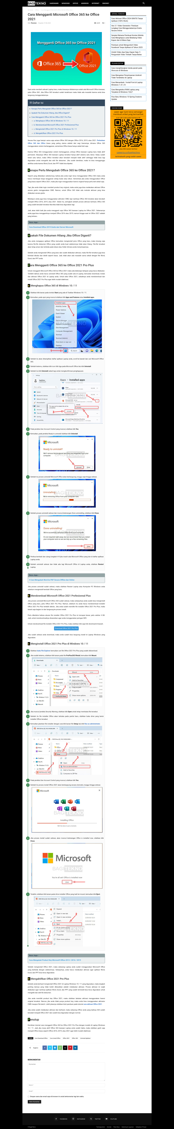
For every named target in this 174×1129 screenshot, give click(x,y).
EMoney (105, 3)
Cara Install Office (55, 1038)
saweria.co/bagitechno (128, 152)
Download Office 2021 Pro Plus (66, 628)
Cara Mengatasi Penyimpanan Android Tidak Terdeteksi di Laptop (126, 76)
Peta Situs (116, 1127)
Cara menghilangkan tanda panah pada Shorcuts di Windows (126, 69)
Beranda (30, 10)
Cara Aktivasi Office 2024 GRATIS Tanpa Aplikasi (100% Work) (127, 19)
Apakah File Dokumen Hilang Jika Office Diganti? (50, 113)
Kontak (109, 1127)
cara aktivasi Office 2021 (92, 1004)
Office (75, 3)
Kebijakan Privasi (141, 1127)
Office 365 (75, 1038)
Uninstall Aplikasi (85, 1038)
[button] (143, 3)
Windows (66, 3)
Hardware (54, 3)
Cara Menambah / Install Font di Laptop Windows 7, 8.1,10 (126, 83)
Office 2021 (66, 1038)
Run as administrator (92, 724)
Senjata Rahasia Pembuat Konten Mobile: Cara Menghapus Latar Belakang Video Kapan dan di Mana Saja (127, 37)
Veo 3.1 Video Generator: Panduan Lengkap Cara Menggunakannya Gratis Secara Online (126, 28)
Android (85, 3)
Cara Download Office (41, 1038)
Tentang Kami (100, 1127)
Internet (95, 3)
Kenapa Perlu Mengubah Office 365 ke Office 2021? (51, 109)
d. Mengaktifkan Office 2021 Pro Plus (48, 133)
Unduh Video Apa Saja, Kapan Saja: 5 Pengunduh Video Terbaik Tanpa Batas (126, 53)
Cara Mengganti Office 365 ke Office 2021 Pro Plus (51, 117)
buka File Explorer (43, 651)
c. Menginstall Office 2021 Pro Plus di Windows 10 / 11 (55, 129)
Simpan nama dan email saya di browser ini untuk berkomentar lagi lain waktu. (57, 1096)
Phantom (34, 23)
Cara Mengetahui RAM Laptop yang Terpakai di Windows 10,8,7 (125, 91)
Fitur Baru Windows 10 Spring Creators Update (126, 98)
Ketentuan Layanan (128, 1127)
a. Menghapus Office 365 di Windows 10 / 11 (51, 121)
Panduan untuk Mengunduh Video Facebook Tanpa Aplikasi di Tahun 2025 (126, 46)
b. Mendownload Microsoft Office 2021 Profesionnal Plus (56, 125)
